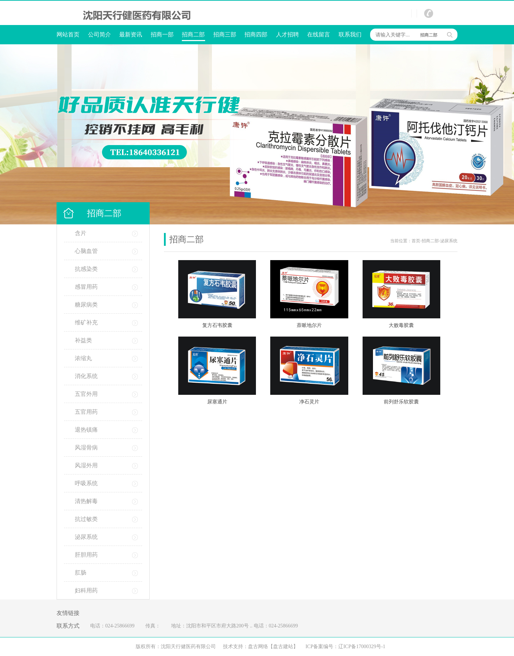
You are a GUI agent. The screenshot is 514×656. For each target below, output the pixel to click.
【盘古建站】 (283, 646)
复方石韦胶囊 (217, 325)
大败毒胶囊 (401, 325)
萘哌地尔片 (309, 325)
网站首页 (68, 34)
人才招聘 (287, 34)
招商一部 (162, 34)
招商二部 (193, 35)
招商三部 (224, 34)
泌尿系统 (448, 240)
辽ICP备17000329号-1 (361, 646)
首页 (416, 240)
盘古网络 (258, 646)
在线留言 (318, 34)
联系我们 (350, 34)
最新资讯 (130, 34)
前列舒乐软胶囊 (401, 401)
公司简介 (99, 34)
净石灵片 (309, 401)
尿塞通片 (217, 401)
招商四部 (255, 34)
